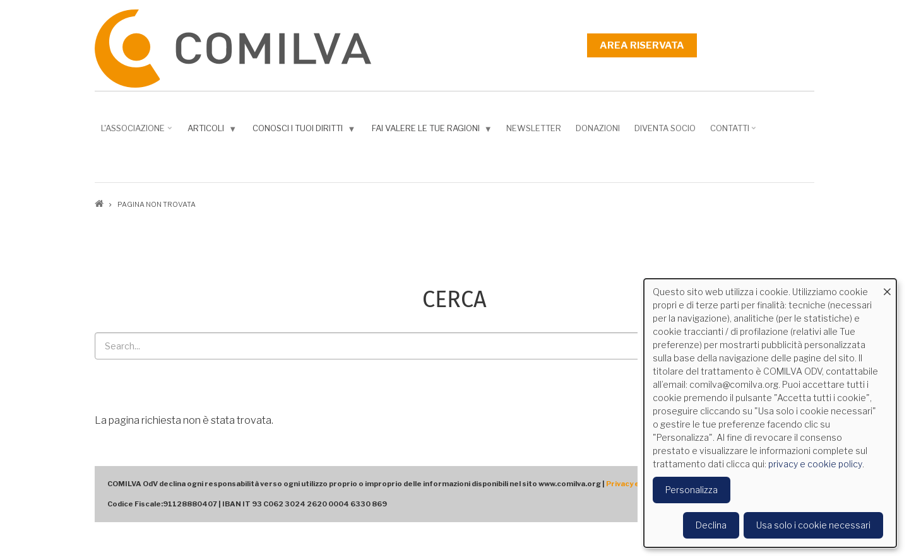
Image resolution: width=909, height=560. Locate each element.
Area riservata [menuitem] (642, 45)
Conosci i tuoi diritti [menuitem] (305, 131)
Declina (711, 525)
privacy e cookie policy (815, 463)
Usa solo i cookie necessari (813, 525)
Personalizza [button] (691, 489)
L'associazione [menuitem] (137, 132)
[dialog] (770, 413)
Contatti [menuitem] (734, 132)
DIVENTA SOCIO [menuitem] (665, 128)
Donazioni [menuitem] (598, 128)
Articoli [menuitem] (213, 131)
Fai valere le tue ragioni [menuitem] (433, 131)
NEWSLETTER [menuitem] (533, 128)
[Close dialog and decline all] (886, 287)
